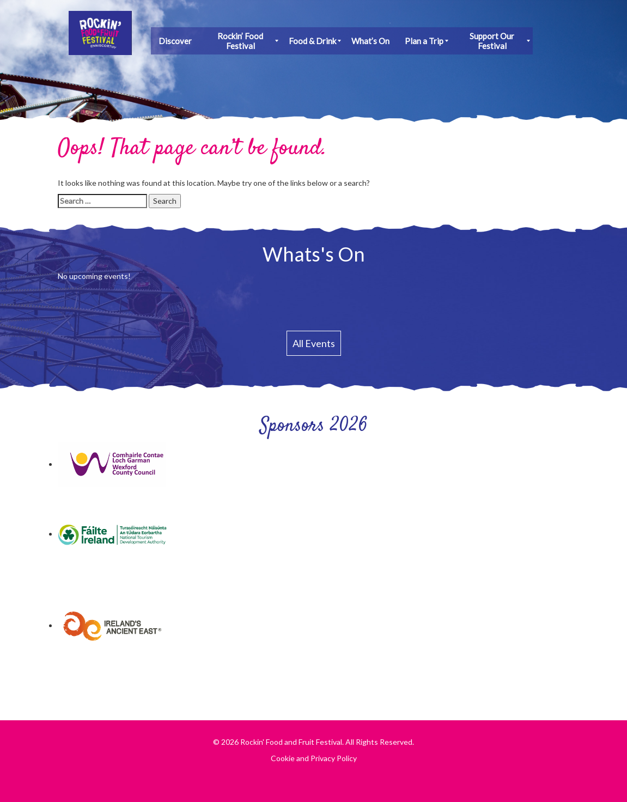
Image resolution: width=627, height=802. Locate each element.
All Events (314, 343)
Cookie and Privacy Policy (314, 758)
